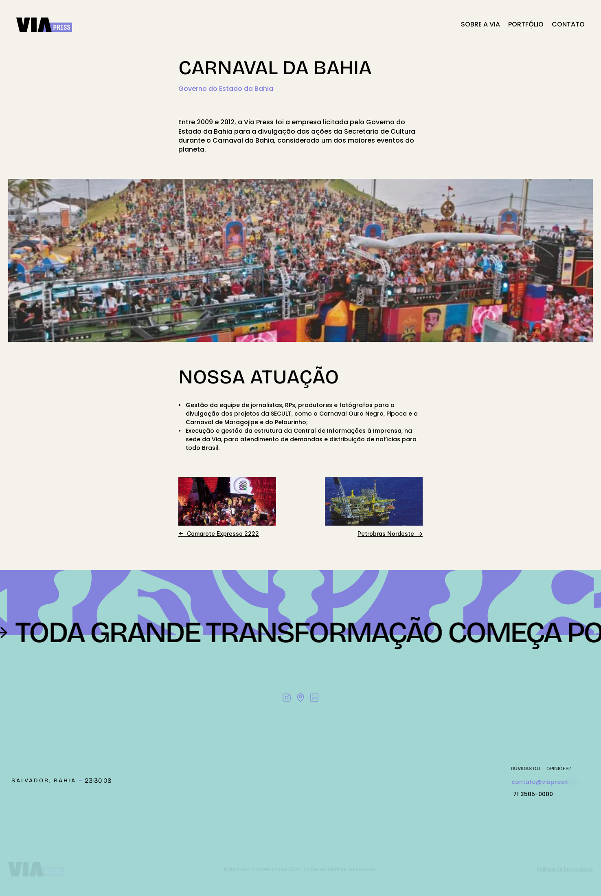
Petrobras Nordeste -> (390, 533)
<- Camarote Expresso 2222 (218, 533)
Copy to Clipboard (549, 782)
